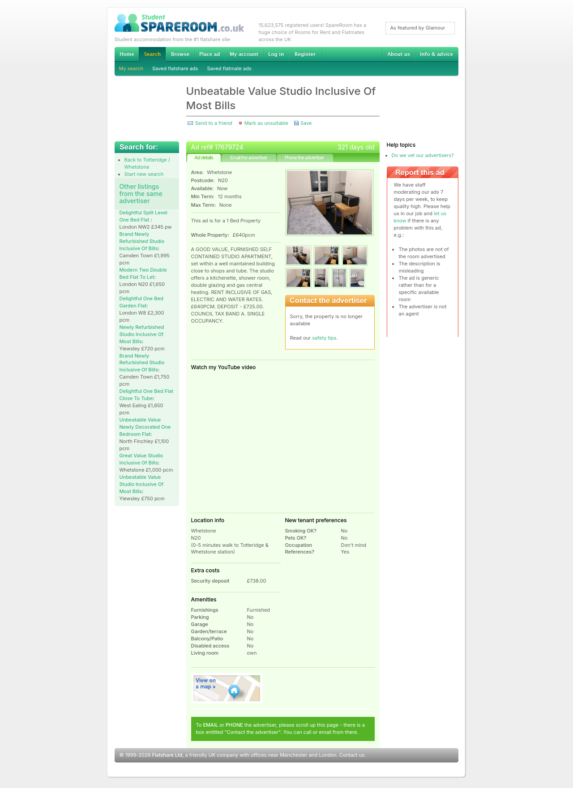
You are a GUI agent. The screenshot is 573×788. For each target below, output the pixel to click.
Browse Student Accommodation (180, 54)
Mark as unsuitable (266, 123)
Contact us (351, 755)
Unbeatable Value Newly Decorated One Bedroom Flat (145, 427)
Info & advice (436, 54)
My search (131, 68)
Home (127, 54)
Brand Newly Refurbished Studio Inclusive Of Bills (142, 241)
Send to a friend (213, 123)
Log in (276, 54)
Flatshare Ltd (167, 755)
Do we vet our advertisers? (423, 155)
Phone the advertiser (304, 157)
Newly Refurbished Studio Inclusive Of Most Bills (142, 334)
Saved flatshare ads (175, 68)
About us (398, 54)
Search (152, 54)
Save (306, 123)
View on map (227, 688)
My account (244, 54)
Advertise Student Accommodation (209, 54)
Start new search (144, 174)
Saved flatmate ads (229, 68)
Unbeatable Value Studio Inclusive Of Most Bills (142, 484)
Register (305, 54)
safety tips (324, 338)
